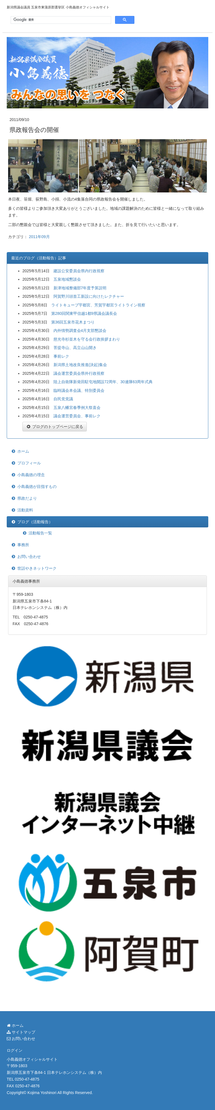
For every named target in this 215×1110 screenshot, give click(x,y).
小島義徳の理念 (31, 475)
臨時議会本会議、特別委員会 (78, 390)
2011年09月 (39, 236)
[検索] (60, 20)
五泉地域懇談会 (67, 279)
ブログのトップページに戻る (54, 426)
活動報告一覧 (40, 533)
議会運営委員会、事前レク (77, 416)
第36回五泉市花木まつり (73, 322)
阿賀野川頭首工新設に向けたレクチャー (88, 296)
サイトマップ (21, 1032)
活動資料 (25, 510)
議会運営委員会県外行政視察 (78, 373)
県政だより (27, 498)
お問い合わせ (29, 556)
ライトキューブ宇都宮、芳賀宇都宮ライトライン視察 (98, 305)
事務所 (23, 545)
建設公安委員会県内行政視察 (78, 271)
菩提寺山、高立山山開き (75, 347)
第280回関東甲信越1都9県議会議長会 (84, 313)
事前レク (61, 356)
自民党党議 (63, 399)
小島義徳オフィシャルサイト (32, 1059)
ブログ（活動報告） (35, 522)
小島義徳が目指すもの (37, 486)
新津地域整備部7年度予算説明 (80, 288)
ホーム (23, 451)
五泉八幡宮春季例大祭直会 (77, 407)
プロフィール (29, 463)
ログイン (14, 1050)
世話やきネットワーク (37, 568)
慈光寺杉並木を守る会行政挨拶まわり (86, 339)
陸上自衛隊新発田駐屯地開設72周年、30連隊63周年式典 (103, 382)
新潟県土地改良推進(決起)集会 (80, 364)
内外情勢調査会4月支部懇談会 (80, 330)
